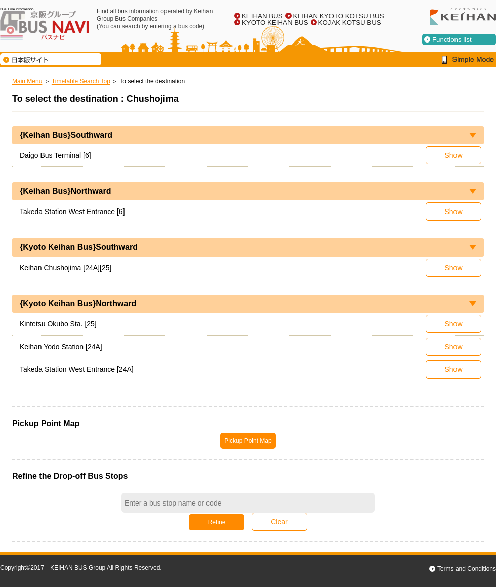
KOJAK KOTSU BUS (349, 22)
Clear (279, 522)
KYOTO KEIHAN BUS (275, 22)
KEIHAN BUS (262, 16)
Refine (217, 522)
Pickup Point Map (247, 440)
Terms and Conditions (466, 569)
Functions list (452, 40)
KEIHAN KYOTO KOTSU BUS (338, 16)
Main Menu (27, 81)
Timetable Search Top (81, 81)
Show (453, 155)
